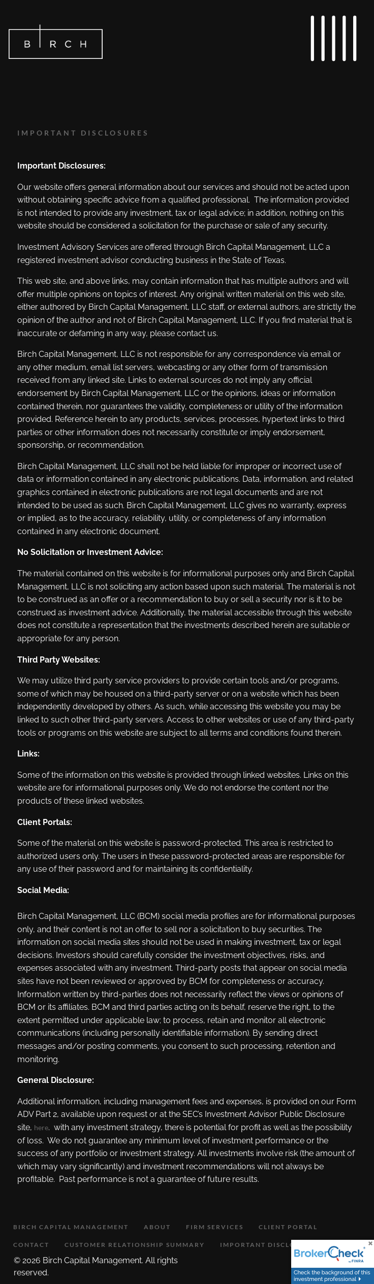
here (41, 1127)
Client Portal (288, 1227)
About (157, 1227)
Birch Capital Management (71, 1227)
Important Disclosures (269, 1244)
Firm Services (214, 1227)
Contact (31, 1244)
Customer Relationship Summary (135, 1244)
